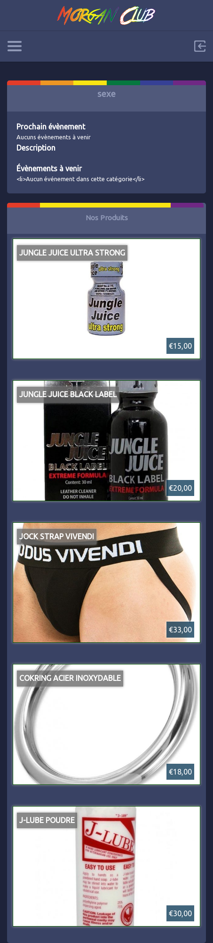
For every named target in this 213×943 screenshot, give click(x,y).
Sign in (200, 46)
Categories (14, 46)
